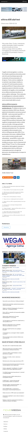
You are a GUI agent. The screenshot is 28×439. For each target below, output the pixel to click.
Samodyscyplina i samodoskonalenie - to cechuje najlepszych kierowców (12, 385)
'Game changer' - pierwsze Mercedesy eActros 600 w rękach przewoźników (13, 209)
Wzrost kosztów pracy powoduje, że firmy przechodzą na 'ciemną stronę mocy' (12, 349)
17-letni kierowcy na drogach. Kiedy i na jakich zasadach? (13, 333)
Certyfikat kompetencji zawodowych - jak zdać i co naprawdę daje (14, 373)
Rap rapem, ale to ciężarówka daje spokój (12, 345)
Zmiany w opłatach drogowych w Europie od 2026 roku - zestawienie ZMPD (13, 309)
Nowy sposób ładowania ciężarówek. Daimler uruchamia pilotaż (13, 187)
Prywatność (6, 431)
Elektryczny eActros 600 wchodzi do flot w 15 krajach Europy (13, 215)
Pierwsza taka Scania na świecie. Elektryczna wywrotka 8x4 (13, 337)
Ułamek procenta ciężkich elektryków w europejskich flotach (12, 377)
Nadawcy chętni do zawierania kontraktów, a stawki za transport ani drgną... (13, 400)
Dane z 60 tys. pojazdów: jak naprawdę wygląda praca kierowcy (13, 313)
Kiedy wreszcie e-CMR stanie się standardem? (13, 392)
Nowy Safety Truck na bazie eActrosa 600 (12, 189)
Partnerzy (5, 424)
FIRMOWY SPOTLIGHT (14, 234)
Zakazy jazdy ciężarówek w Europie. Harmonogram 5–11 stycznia (11, 317)
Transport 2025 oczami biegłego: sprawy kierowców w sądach (12, 353)
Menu (24, 1)
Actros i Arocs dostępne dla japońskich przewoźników (12, 205)
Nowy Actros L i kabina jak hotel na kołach (12, 199)
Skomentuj (6, 227)
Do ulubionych (7, 177)
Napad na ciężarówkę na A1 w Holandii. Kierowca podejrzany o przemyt (11, 325)
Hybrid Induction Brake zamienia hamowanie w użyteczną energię (13, 304)
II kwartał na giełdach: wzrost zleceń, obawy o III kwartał (13, 396)
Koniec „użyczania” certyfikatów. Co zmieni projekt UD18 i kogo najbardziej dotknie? (12, 368)
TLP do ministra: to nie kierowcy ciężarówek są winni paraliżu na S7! (13, 321)
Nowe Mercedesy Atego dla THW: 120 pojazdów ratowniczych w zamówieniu (12, 212)
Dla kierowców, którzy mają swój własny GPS (13, 361)
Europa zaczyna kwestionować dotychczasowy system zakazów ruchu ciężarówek (13, 364)
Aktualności (6, 421)
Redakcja (5, 426)
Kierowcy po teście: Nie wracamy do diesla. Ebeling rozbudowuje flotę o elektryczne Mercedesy (13, 193)
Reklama (5, 428)
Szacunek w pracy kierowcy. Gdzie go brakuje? (13, 301)
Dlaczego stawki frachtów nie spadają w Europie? (12, 329)
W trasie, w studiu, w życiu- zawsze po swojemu (11, 357)
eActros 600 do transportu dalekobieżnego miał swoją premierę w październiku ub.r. (13, 106)
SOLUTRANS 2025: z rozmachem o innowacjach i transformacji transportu (12, 389)
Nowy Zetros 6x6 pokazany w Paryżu (11, 196)
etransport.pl (4, 1)
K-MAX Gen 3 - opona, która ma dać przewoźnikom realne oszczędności (11, 381)
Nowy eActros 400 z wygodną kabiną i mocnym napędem (13, 202)
